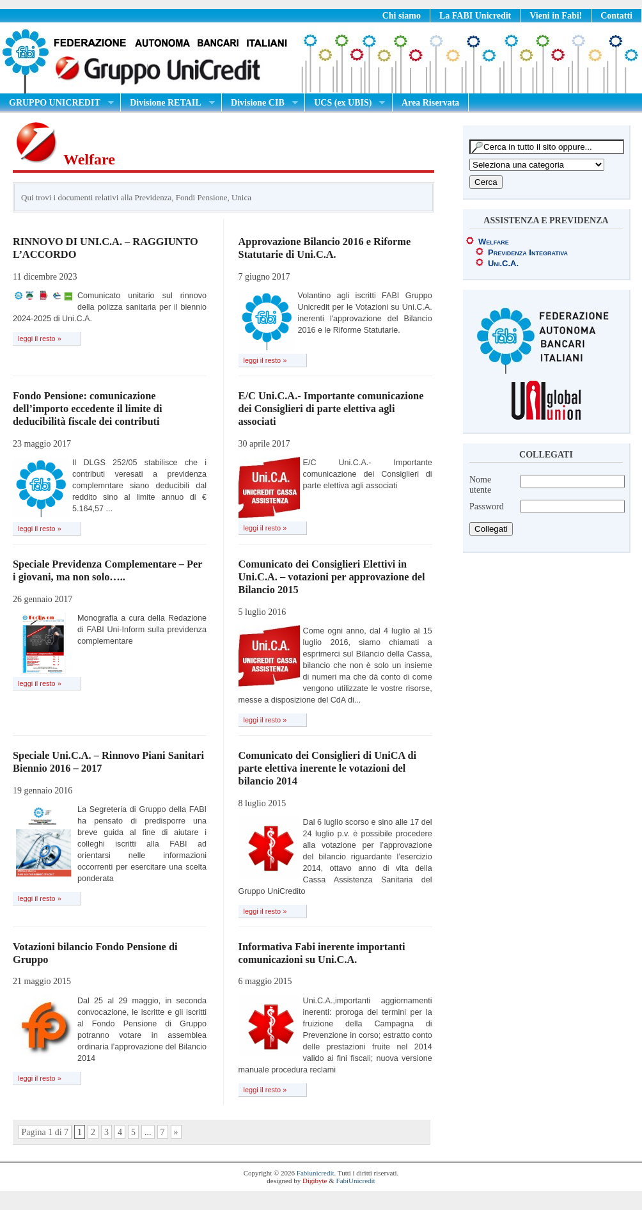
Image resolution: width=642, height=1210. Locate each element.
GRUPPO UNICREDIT (57, 103)
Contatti (616, 15)
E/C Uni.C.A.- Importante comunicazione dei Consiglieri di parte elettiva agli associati (331, 408)
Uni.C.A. (503, 263)
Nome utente (480, 485)
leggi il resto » (39, 338)
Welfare (493, 241)
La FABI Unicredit (475, 15)
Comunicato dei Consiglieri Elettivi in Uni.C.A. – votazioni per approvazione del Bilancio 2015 (332, 577)
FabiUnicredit (355, 1180)
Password (486, 506)
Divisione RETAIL (167, 103)
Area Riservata (430, 102)
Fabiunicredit (315, 1173)
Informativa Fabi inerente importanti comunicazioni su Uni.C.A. (322, 953)
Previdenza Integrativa (528, 252)
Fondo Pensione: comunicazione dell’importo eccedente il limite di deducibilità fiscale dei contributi (87, 408)
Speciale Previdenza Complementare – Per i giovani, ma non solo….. (107, 570)
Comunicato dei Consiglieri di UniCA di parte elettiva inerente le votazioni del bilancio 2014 (328, 768)
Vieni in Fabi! (555, 15)
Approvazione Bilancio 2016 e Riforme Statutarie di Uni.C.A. (325, 247)
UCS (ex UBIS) (345, 103)
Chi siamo (401, 15)
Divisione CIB (260, 103)
